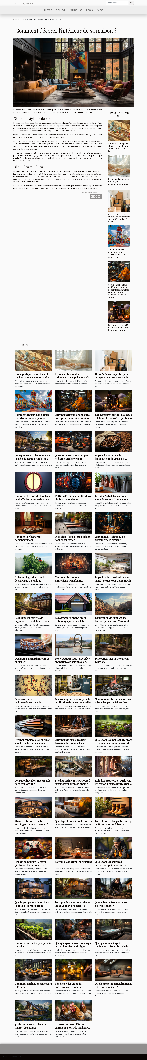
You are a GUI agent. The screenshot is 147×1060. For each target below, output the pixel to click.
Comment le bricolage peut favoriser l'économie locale (70, 741)
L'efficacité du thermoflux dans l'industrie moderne (73, 497)
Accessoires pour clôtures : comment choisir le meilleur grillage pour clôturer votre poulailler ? (71, 1029)
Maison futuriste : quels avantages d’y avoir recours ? (31, 822)
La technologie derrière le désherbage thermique (30, 578)
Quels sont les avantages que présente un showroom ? (71, 457)
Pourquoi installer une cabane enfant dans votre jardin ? (72, 904)
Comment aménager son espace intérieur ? (33, 985)
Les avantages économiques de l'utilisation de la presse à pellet (73, 700)
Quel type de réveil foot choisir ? (73, 821)
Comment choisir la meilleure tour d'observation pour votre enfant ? (117, 253)
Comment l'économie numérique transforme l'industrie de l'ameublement (71, 580)
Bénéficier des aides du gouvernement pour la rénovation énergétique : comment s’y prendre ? (69, 988)
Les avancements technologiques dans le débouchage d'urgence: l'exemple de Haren (28, 704)
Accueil (16, 19)
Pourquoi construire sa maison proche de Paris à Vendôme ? (33, 457)
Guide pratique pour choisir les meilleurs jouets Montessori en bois (118, 147)
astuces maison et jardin (26, 131)
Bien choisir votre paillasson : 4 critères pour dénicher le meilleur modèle (113, 824)
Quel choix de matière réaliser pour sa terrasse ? (72, 538)
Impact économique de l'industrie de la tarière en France (110, 459)
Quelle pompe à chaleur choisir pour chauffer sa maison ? (33, 904)
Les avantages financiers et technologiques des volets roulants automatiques (70, 621)
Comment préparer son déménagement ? (28, 538)
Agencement (76, 10)
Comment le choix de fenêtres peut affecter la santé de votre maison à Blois (32, 499)
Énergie (48, 10)
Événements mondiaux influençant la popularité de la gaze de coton (119, 182)
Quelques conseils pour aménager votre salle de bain (111, 944)
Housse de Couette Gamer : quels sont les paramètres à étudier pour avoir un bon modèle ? (30, 866)
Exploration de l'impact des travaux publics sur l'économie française (112, 621)
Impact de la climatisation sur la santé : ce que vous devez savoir (113, 578)
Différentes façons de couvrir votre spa (112, 660)
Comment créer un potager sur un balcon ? (33, 944)
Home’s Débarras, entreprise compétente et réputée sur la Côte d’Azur (119, 218)
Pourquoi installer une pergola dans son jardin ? (32, 782)
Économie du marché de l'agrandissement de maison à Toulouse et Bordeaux (32, 621)
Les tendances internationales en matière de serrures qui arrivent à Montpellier (72, 662)
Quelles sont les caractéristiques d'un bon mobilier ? (113, 985)
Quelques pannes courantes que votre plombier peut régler (73, 944)
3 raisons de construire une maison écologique (30, 1026)
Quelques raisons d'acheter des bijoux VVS (32, 660)
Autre (100, 10)
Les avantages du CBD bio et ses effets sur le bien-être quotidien (118, 327)
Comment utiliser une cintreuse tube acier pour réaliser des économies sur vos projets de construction (113, 704)
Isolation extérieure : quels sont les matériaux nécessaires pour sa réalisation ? (113, 784)
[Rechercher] (117, 3)
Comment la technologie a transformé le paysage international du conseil (110, 540)
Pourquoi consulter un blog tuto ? (73, 863)
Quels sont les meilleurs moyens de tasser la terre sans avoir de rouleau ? (113, 743)
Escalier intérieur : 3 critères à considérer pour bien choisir (72, 782)
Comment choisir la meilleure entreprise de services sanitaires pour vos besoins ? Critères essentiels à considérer (118, 291)
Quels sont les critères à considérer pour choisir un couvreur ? (110, 865)
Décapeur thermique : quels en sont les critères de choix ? (32, 741)
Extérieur (60, 10)
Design (89, 10)
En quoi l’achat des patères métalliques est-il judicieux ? (111, 497)
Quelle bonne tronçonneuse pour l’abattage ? (111, 904)
